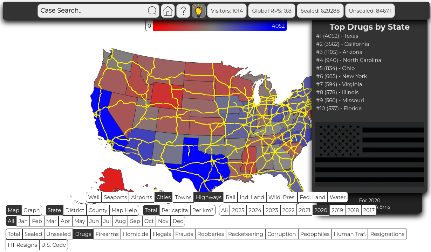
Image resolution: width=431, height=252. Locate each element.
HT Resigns (22, 244)
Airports (141, 197)
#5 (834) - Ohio (335, 68)
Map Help (124, 210)
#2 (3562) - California (342, 44)
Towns (183, 197)
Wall (94, 197)
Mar (51, 221)
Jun (94, 221)
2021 (304, 210)
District (74, 210)
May (79, 221)
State (54, 210)
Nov (163, 221)
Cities (163, 197)
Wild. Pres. (282, 197)
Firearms (106, 234)
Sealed (33, 234)
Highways (208, 197)
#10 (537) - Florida (339, 108)
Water (338, 197)
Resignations (387, 234)
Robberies (210, 234)
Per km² (203, 210)
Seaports (115, 197)
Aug (120, 221)
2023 (272, 210)
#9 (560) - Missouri (340, 100)
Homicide (136, 234)
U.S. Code (53, 244)
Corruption (281, 234)
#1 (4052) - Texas (337, 36)
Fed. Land (313, 197)
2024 (255, 210)
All (224, 210)
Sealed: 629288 (320, 10)
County (98, 210)
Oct (149, 221)
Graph (31, 210)
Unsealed (58, 234)
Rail (230, 197)
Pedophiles (315, 234)
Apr (65, 221)
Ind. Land (252, 197)
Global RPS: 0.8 (272, 10)
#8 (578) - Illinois (337, 92)
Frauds (184, 234)
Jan (23, 221)
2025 (238, 210)
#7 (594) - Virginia (339, 84)
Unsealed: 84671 (370, 10)
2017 (369, 210)
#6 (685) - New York (341, 76)
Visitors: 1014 (227, 10)
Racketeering (245, 234)
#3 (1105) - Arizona (339, 52)
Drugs (83, 234)
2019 (337, 210)
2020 (320, 210)
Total (151, 210)
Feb (37, 221)
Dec (178, 221)
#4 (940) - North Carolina (348, 60)
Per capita (175, 210)
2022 (288, 210)
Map (13, 210)
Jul (107, 221)
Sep (135, 221)
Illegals (162, 234)
